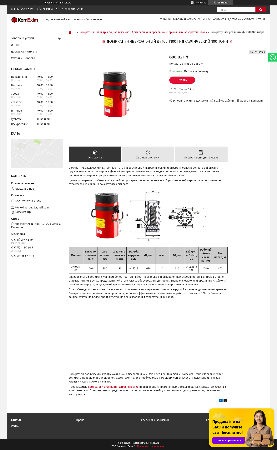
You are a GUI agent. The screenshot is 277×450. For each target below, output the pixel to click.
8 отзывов (200, 2)
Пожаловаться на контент (151, 446)
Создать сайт (52, 2)
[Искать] (260, 9)
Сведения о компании (155, 420)
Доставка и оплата (241, 19)
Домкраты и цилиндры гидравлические (104, 32)
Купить (182, 80)
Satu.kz (155, 443)
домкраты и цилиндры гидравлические (113, 386)
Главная (165, 19)
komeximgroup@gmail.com (32, 207)
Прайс (80, 420)
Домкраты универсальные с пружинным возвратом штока (169, 32)
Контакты (219, 19)
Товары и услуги (185, 19)
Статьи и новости (23, 58)
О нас (207, 19)
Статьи (260, 19)
